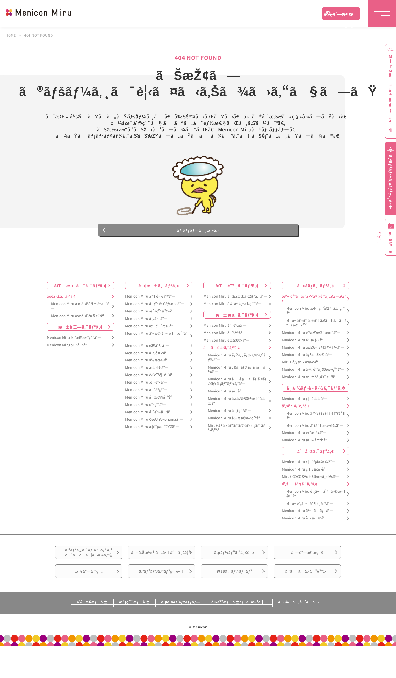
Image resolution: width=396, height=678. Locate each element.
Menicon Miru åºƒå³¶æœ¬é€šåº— (314, 440)
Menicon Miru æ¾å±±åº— (306, 455)
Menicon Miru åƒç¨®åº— (229, 426)
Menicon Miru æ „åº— (226, 406)
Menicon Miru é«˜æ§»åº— (304, 355)
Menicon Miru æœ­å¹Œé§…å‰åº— (80, 321)
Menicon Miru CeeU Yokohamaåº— (154, 434)
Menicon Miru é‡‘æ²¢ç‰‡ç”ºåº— (233, 319)
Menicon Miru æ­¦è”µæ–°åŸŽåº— (152, 442)
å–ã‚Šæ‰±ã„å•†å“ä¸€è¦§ (161, 573)
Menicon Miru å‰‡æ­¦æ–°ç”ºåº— (235, 433)
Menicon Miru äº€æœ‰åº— (148, 375)
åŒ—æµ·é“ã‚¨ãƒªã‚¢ (80, 301)
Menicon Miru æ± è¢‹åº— (146, 383)
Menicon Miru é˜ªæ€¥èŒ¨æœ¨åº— (311, 347)
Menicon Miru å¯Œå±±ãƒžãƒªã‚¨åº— (235, 311)
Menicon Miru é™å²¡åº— (225, 348)
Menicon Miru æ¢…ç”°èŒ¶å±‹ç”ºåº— (315, 326)
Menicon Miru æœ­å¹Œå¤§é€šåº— (79, 331)
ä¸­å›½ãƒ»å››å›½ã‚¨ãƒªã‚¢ (316, 403)
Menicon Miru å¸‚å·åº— (146, 333)
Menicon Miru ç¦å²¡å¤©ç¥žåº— (308, 477)
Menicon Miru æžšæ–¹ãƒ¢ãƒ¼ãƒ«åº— (313, 362)
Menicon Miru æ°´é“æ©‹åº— (150, 341)
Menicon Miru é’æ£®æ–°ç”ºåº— (74, 352)
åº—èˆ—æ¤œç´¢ (338, 15)
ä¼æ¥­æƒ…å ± (70, 634)
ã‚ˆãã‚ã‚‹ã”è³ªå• (307, 600)
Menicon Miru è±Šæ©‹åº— (226, 355)
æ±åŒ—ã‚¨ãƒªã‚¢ (80, 342)
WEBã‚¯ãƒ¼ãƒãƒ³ (234, 600)
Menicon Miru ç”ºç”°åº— (145, 419)
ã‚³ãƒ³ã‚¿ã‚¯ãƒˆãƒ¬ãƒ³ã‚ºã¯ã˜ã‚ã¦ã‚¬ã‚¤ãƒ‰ (88, 570)
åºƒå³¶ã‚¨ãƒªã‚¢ (295, 421)
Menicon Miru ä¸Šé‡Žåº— (147, 368)
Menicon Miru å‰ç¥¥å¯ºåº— (150, 412)
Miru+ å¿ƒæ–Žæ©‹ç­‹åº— (302, 377)
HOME (11, 35)
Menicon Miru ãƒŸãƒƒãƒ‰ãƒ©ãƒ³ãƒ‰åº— (236, 372)
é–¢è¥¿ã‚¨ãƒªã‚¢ (315, 301)
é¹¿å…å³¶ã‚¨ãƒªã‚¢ (299, 499)
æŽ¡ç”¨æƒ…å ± (122, 634)
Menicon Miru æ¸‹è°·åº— (146, 397)
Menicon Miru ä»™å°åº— (68, 360)
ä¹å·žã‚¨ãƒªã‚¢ (315, 466)
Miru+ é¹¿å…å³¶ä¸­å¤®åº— (309, 518)
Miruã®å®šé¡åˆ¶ (390, 93)
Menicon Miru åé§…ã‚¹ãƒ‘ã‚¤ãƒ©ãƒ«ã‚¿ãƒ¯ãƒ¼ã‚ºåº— (237, 397)
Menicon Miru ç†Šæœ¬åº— (305, 484)
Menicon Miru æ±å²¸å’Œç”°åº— (310, 392)
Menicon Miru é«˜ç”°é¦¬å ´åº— (150, 390)
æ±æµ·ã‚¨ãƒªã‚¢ (237, 329)
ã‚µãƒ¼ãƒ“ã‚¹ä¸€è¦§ (234, 570)
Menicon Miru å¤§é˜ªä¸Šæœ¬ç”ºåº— (313, 384)
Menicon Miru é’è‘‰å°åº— (149, 427)
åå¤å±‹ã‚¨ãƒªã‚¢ (222, 363)
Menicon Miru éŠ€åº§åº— (147, 360)
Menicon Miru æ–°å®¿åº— (146, 405)
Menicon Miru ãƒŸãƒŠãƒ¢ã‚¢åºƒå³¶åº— (315, 431)
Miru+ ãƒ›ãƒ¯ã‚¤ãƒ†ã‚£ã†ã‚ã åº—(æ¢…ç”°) (316, 338)
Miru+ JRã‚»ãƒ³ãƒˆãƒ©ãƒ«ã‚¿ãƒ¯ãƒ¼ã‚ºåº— (236, 443)
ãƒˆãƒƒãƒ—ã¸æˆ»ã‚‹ (198, 243)
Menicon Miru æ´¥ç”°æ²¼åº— (150, 326)
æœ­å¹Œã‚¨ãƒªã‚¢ (61, 311)
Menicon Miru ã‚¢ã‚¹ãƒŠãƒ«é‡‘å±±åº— (236, 416)
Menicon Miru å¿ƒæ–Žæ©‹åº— (307, 370)
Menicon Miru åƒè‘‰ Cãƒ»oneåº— (154, 319)
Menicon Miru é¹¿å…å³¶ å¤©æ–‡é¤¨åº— (316, 509)
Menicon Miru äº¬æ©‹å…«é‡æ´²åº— (156, 351)
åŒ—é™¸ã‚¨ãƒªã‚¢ (237, 301)
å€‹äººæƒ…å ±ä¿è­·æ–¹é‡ (249, 634)
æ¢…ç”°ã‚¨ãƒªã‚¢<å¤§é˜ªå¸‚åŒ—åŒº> (314, 314)
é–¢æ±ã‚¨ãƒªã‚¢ (158, 301)
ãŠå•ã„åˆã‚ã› (320, 634)
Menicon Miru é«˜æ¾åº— (304, 448)
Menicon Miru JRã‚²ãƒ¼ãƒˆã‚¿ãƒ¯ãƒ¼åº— (237, 384)
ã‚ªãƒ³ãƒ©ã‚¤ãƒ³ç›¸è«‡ (161, 600)
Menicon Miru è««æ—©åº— (305, 533)
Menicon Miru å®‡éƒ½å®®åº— (150, 311)
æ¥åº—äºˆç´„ (89, 600)
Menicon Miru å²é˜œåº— (225, 340)
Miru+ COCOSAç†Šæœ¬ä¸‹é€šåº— (311, 491)
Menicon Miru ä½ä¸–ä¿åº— (307, 526)
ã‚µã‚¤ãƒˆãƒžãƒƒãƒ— (179, 634)
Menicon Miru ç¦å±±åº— (305, 413)
